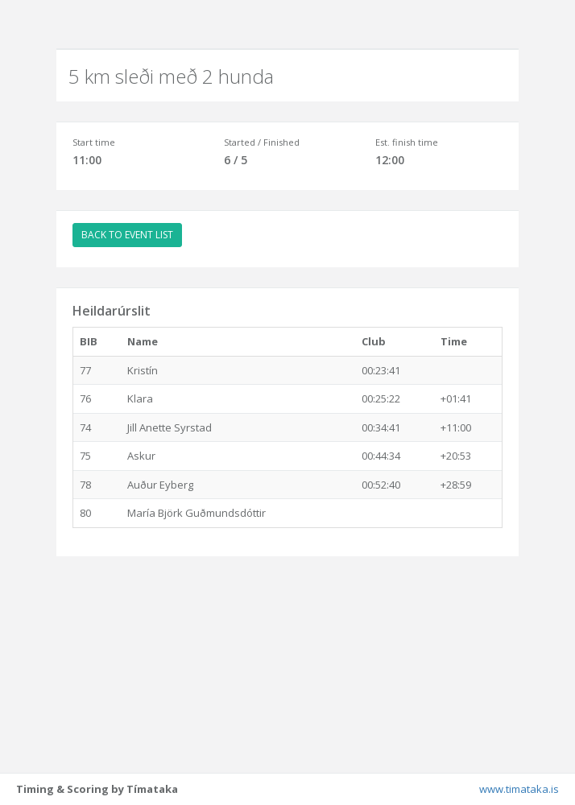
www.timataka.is (519, 789)
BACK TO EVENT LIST (127, 235)
